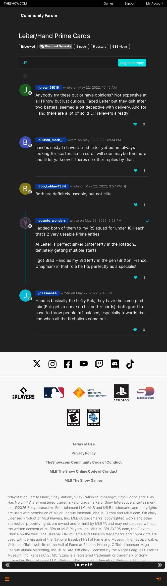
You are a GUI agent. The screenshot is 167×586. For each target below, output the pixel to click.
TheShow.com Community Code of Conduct (84, 462)
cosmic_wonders (52, 220)
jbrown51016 (48, 87)
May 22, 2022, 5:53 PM (103, 220)
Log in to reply (132, 62)
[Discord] (115, 364)
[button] (7, 579)
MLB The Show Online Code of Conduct (83, 471)
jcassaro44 (47, 293)
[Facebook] (68, 364)
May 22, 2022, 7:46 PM (94, 293)
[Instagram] (52, 364)
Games (109, 3)
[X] (37, 364)
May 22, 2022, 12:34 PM (102, 140)
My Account (154, 3)
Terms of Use (83, 444)
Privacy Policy (84, 453)
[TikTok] (130, 364)
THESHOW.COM (15, 3)
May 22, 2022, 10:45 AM (97, 87)
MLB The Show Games (84, 480)
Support (129, 3)
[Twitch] (99, 364)
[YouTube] (84, 364)
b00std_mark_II (51, 140)
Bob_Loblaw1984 (52, 186)
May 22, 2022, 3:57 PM (103, 186)
